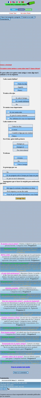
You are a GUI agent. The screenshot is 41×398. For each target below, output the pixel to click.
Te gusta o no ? (6, 281)
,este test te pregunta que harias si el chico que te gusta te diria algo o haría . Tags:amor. (21, 362)
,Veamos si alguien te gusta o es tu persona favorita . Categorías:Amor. (21, 244)
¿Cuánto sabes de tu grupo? (12, 356)
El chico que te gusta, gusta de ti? (15, 263)
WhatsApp (28, 9)
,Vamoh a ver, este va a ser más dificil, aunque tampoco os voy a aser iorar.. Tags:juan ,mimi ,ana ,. (21, 339)
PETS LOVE (5, 255)
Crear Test (12, 13)
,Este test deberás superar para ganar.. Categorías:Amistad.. (21, 357)
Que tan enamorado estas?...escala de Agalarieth (20, 301)
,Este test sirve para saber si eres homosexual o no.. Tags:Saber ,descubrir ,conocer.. (21, 250)
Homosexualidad (10, 248)
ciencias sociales (11, 288)
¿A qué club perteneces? (10, 273)
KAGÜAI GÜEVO (8, 337)
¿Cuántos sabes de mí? (11, 328)
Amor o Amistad (6, 65)
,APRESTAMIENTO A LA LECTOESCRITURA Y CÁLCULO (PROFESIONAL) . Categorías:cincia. (20, 290)
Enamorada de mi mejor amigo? (14, 343)
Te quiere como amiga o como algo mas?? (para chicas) (20, 68)
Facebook (21, 9)
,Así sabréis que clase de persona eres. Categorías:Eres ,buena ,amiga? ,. (20, 333)
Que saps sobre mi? (8, 313)
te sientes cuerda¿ (9, 352)
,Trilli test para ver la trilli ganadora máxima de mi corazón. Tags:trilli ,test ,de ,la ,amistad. (21, 296)
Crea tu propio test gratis (20, 367)
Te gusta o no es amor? (9, 244)
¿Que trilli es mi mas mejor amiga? (14, 294)
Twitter (14, 9)
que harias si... (7, 361)
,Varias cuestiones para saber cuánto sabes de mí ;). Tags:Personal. (20, 328)
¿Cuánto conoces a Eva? (10, 318)
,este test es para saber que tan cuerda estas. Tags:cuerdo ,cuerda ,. (21, 353)
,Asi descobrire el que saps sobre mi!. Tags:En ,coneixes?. (21, 314)
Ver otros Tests (25, 13)
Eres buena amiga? (8, 332)
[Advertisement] (20, 40)
